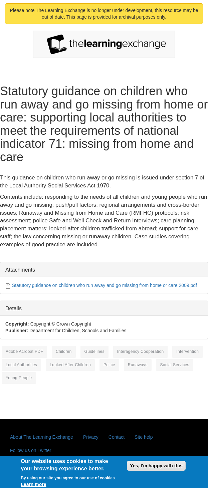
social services (174, 365)
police (109, 365)
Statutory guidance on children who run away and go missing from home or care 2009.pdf (104, 285)
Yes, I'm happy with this (156, 467)
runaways (138, 365)
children (64, 351)
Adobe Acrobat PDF (24, 351)
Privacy (90, 437)
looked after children (70, 365)
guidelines (94, 351)
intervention (187, 351)
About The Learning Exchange (41, 437)
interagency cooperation (140, 351)
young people (19, 377)
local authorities (21, 365)
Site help (144, 437)
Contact (117, 437)
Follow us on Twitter (30, 450)
